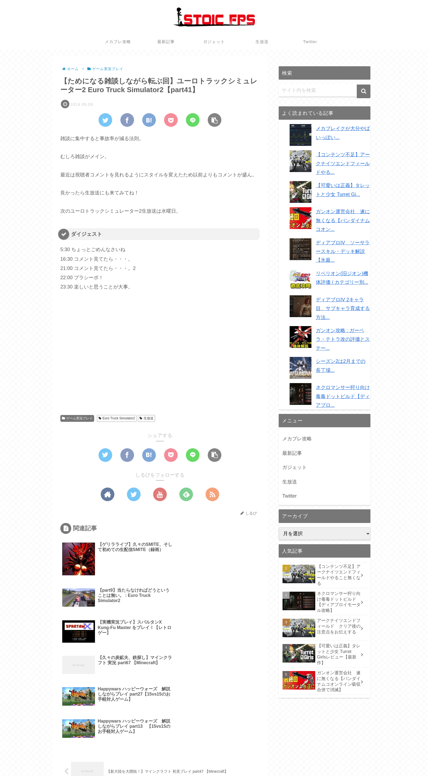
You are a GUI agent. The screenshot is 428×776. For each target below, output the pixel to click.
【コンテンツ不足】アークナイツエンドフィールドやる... (343, 163)
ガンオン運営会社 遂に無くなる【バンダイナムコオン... (343, 220)
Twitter (289, 496)
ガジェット (294, 467)
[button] (363, 91)
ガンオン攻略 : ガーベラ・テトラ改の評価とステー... (343, 339)
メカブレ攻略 (297, 438)
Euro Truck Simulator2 (117, 418)
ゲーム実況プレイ (77, 418)
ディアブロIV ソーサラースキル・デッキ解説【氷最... (343, 251)
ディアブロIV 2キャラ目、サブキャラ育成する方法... (343, 308)
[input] (324, 91)
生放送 (146, 418)
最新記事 (292, 453)
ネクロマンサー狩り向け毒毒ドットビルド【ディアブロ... (343, 396)
